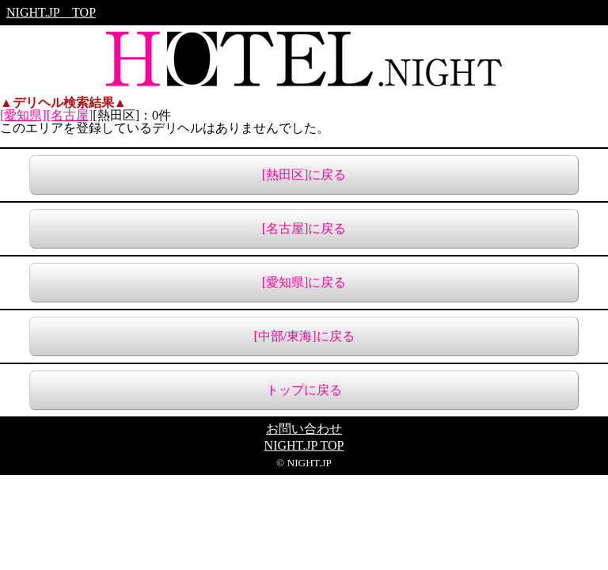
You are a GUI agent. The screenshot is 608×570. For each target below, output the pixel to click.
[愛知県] (23, 115)
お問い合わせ (304, 429)
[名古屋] (70, 115)
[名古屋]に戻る (304, 228)
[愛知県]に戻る (304, 282)
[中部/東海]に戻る (303, 336)
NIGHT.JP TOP (51, 12)
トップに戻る (304, 390)
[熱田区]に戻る (304, 174)
